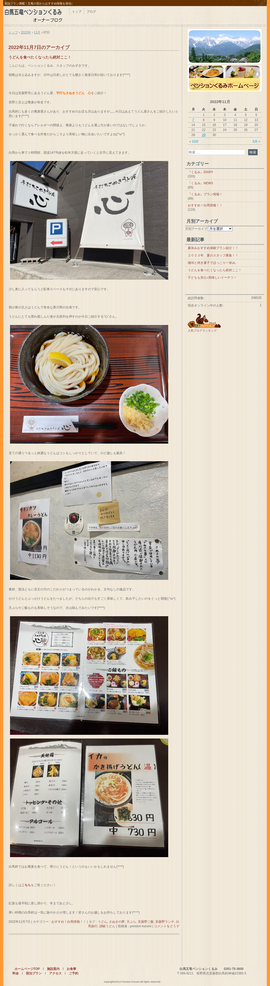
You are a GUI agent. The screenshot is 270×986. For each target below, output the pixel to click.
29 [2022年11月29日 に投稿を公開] (203, 135)
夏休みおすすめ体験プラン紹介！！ (213, 248)
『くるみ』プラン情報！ (205, 194)
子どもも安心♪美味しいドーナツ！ (212, 277)
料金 (15, 973)
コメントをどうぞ (166, 926)
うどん (102, 922)
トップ (76, 11)
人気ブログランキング (202, 330)
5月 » (256, 141)
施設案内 (53, 969)
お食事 (71, 969)
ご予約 (73, 973)
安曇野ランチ (164, 922)
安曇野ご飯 (146, 922)
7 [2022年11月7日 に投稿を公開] (193, 120)
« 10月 (194, 141)
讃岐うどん (107, 926)
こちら (26, 885)
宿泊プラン (34, 973)
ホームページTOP (27, 969)
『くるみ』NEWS (200, 183)
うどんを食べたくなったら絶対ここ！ (39, 57)
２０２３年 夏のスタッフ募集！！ (213, 255)
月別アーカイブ (196, 229)
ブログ (91, 11)
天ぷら (131, 922)
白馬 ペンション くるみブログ (36, 15)
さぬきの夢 (117, 922)
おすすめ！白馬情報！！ (68, 922)
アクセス (55, 973)
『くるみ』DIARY (200, 172)
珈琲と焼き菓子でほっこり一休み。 (213, 263)
